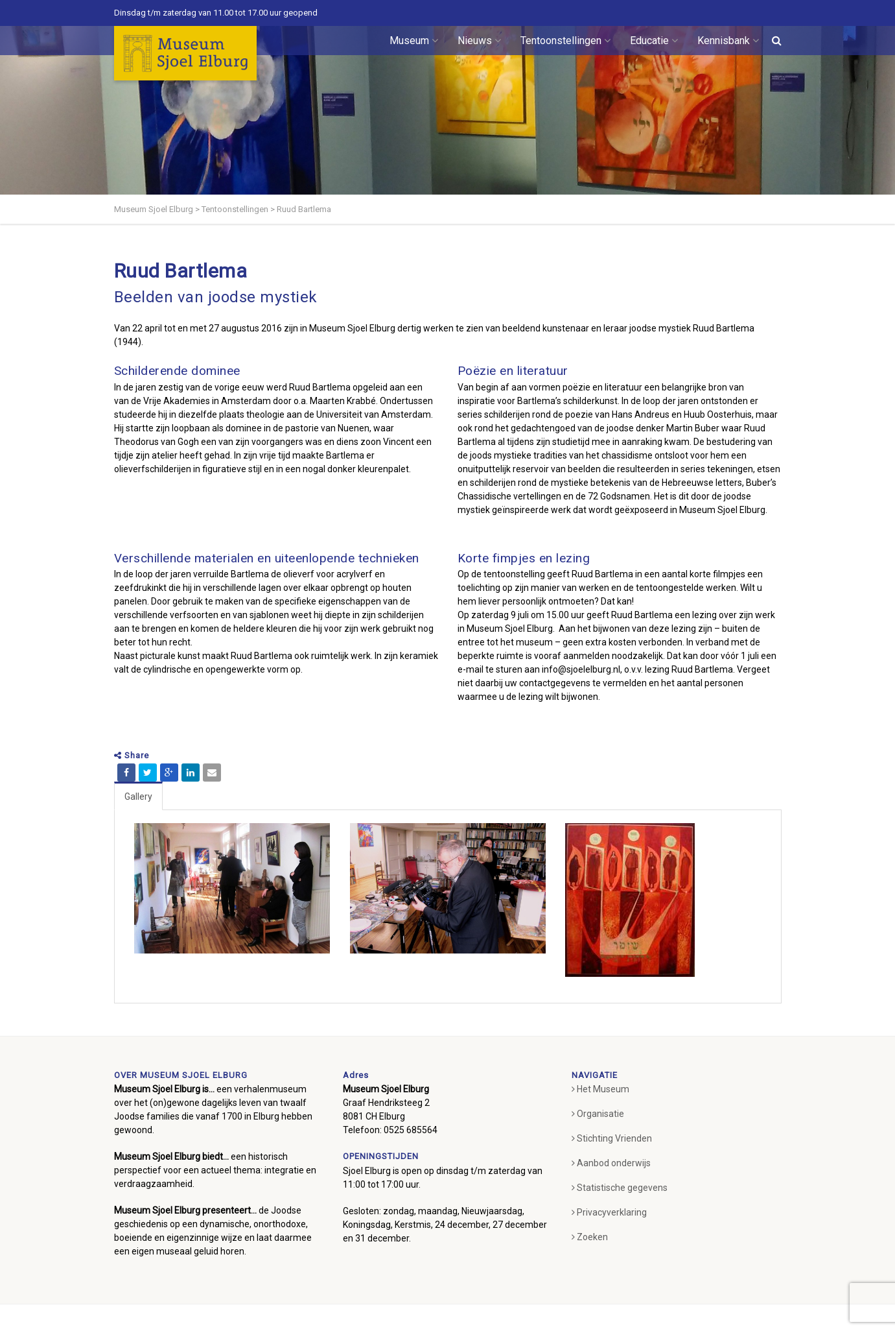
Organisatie (598, 1114)
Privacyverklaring (609, 1212)
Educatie (654, 40)
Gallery (138, 796)
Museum (413, 40)
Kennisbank (728, 40)
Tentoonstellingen (565, 40)
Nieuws (479, 40)
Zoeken (590, 1237)
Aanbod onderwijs (611, 1163)
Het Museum (600, 1089)
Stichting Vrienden (612, 1138)
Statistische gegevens (620, 1187)
